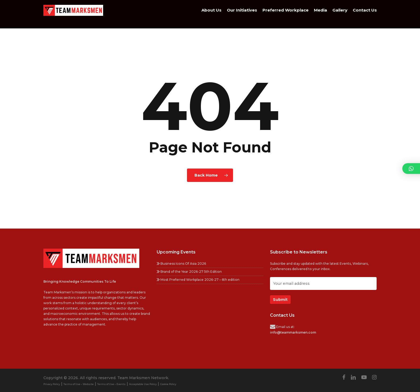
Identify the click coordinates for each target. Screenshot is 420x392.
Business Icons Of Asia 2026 (181, 263)
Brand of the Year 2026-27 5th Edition (189, 271)
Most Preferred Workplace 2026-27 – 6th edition (198, 279)
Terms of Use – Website (78, 384)
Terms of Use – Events (111, 384)
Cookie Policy (168, 384)
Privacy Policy (51, 384)
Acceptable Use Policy (143, 384)
